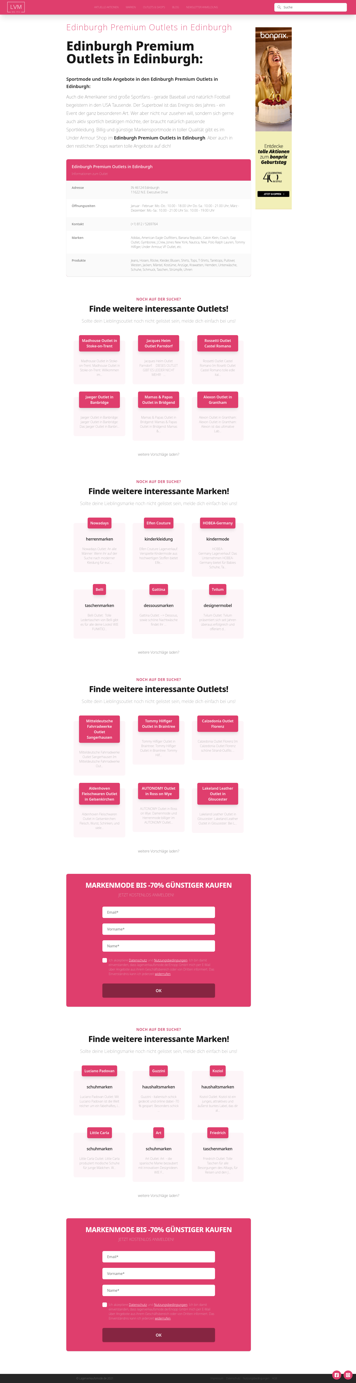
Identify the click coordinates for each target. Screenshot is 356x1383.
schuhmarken (99, 1087)
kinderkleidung (159, 539)
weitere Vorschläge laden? (158, 454)
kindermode (217, 539)
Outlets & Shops (154, 7)
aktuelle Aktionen (106, 7)
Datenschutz (138, 960)
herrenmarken (99, 539)
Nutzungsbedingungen (171, 960)
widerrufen (163, 974)
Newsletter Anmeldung (202, 7)
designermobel (218, 605)
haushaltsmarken (158, 1087)
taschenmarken (99, 605)
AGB (274, 1378)
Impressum (216, 1378)
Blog (175, 7)
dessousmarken (158, 605)
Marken (131, 7)
